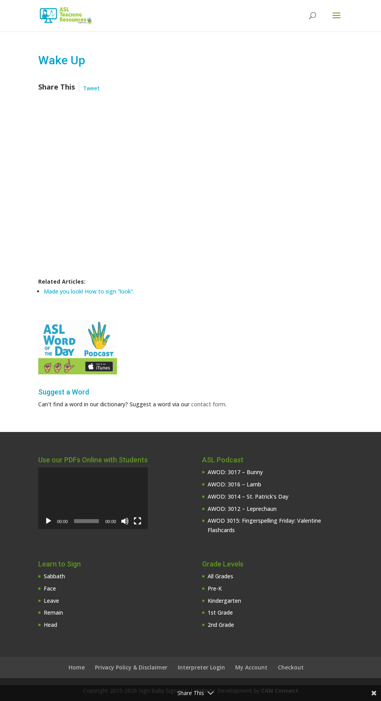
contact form (208, 404)
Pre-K (215, 588)
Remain (53, 612)
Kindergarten (224, 600)
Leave (51, 600)
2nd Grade (221, 624)
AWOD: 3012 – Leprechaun (242, 508)
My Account (251, 667)
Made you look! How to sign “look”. (89, 291)
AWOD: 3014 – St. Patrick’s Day (248, 496)
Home (77, 667)
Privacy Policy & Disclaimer (131, 667)
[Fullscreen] (137, 521)
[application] (93, 498)
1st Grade (220, 612)
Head (50, 624)
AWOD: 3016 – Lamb (234, 484)
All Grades (220, 576)
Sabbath (54, 576)
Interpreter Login (201, 667)
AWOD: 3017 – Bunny (235, 472)
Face (50, 588)
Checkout (291, 667)
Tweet (91, 88)
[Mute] (125, 521)
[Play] (48, 521)
